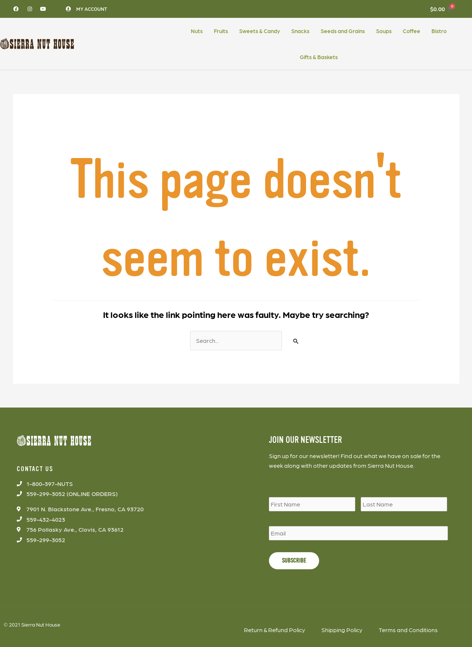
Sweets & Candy (259, 31)
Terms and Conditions (408, 629)
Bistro (439, 31)
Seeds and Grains (343, 31)
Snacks (300, 31)
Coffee (411, 31)
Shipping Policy (341, 629)
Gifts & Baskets (319, 57)
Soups (384, 31)
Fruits (221, 31)
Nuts (197, 31)
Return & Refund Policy (274, 629)
